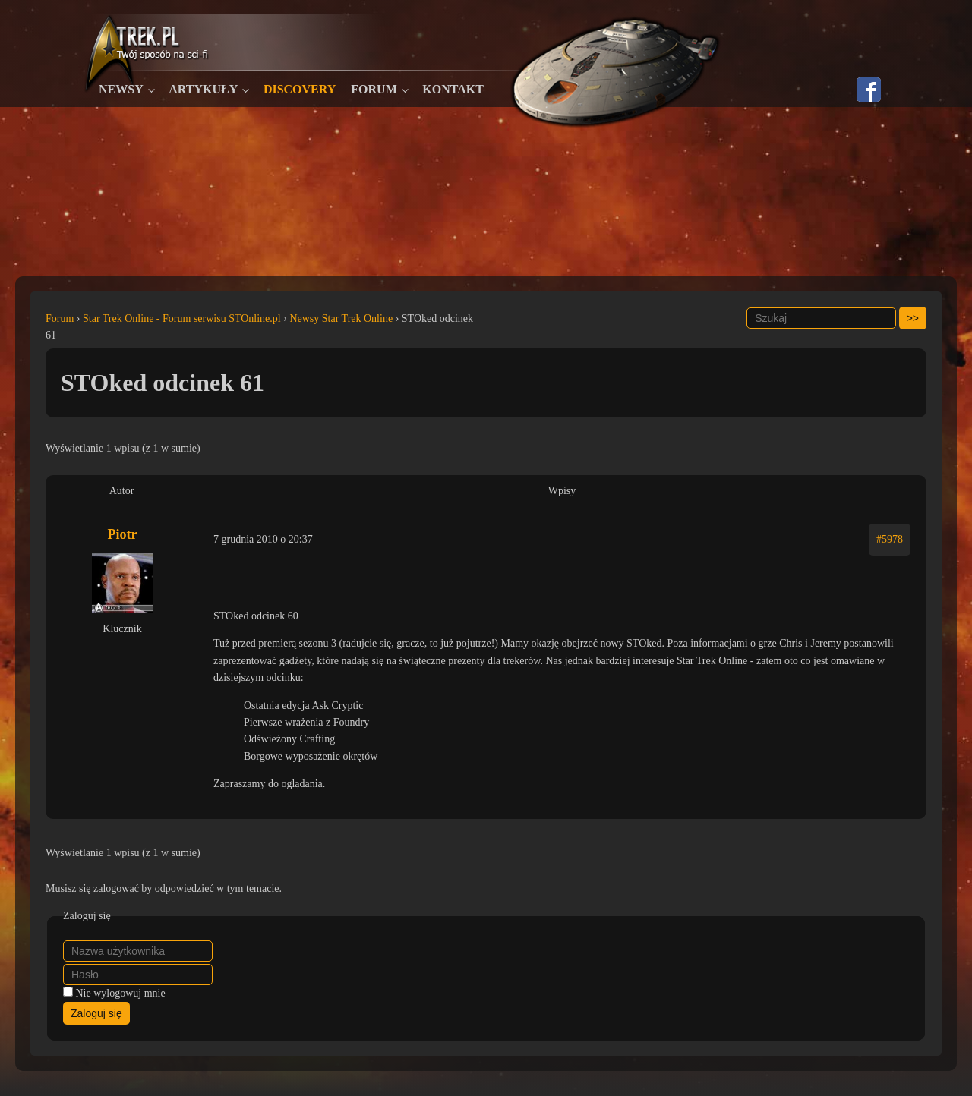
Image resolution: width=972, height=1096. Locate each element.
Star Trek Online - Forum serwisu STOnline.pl (182, 318)
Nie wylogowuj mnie (121, 993)
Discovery (300, 89)
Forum (373, 89)
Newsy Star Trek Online (341, 318)
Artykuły (203, 89)
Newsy (121, 89)
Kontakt (453, 89)
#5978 (889, 539)
